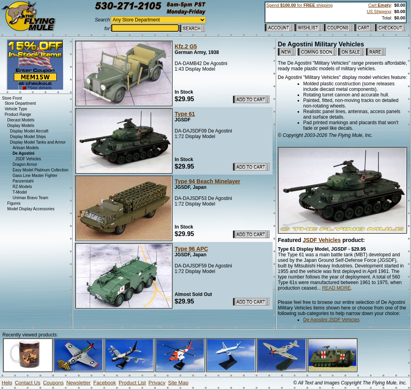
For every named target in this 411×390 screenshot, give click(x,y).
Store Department (20, 103)
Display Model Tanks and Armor (37, 142)
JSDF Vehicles (322, 240)
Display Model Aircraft (29, 131)
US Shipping (379, 11)
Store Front (12, 98)
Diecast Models (20, 120)
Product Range (18, 114)
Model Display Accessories (30, 209)
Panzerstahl (23, 181)
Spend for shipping (299, 5)
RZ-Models (22, 186)
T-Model (20, 192)
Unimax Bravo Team (30, 198)
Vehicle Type (16, 109)
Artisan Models (26, 148)
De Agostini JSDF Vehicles (331, 320)
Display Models (20, 125)
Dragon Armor (25, 164)
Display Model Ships (28, 136)
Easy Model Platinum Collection (41, 170)
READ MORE (336, 288)
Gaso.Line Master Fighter (35, 175)
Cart (379, 5)
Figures (13, 203)
